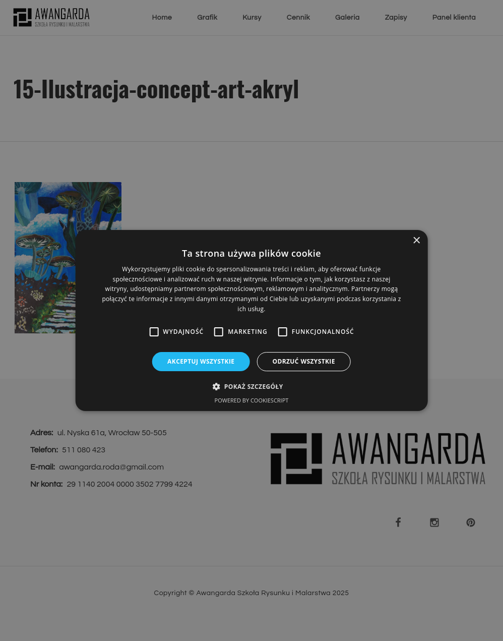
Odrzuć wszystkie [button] (303, 361)
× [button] (416, 241)
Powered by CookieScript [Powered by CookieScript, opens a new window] (252, 400)
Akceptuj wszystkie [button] (200, 361)
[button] (251, 386)
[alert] (251, 320)
